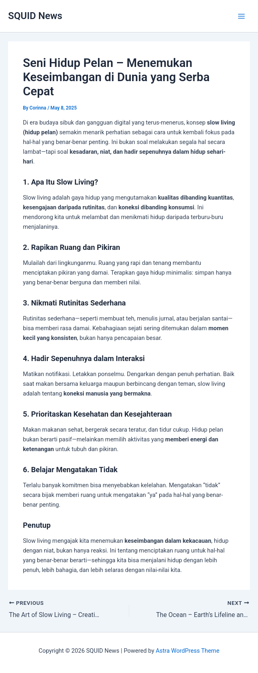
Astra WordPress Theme (187, 650)
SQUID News (35, 16)
